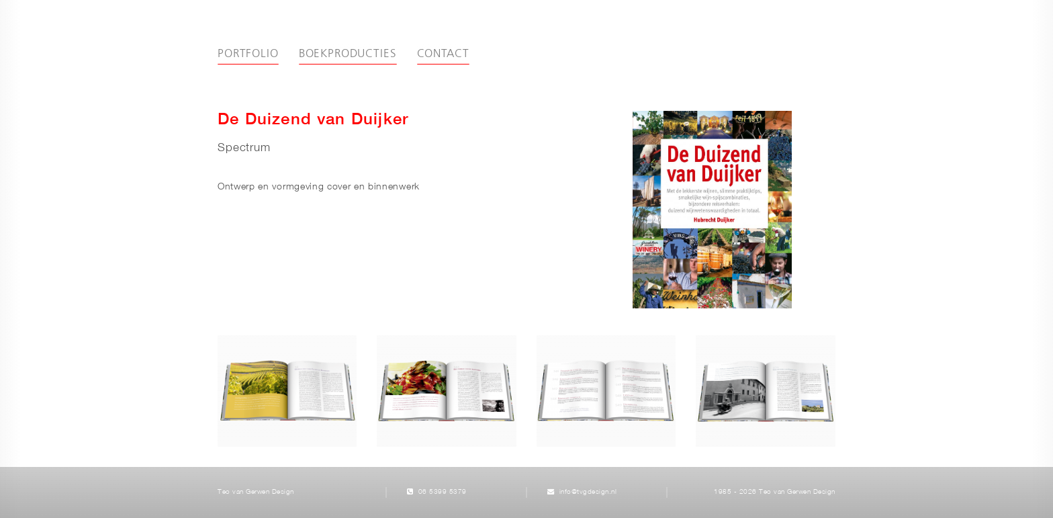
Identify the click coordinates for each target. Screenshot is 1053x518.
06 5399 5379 (442, 492)
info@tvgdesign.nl (588, 492)
